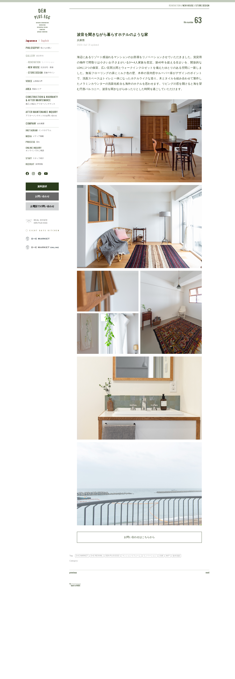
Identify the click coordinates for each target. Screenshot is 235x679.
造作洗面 (176, 556)
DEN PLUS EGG (112, 556)
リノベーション (150, 556)
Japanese (31, 40)
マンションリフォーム (131, 556)
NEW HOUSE (188, 5)
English (45, 40)
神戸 (168, 556)
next (207, 572)
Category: (73, 561)
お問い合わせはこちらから (139, 537)
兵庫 (161, 556)
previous (73, 572)
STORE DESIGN (202, 5)
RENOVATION (175, 5)
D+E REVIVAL (97, 556)
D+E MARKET (82, 556)
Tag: (71, 556)
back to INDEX (75, 585)
